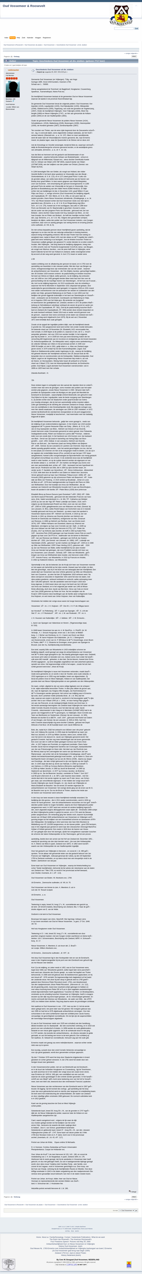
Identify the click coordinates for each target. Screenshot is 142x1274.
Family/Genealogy (57, 1237)
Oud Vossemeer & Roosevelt (24, 6)
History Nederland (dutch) (71, 1255)
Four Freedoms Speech (60, 1242)
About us (45, 1237)
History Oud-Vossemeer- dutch (70, 1246)
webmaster (13, 70)
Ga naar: (115, 1210)
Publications (86, 1237)
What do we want (98, 1237)
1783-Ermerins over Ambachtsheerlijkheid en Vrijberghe (64, 1248)
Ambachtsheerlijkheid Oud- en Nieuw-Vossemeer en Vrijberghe (70, 1244)
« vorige (127, 53)
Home (38, 1237)
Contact (67, 1237)
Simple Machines (80, 1226)
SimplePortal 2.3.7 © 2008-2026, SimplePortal (66, 1228)
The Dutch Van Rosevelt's (59, 1239)
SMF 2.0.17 (62, 1226)
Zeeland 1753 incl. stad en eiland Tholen (70, 1253)
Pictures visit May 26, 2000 (80, 1242)
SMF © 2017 (70, 1226)
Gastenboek (76, 1237)
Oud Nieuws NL (36, 1248)
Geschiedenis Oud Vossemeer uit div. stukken (54, 70)
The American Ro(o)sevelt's (81, 1239)
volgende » (134, 53)
